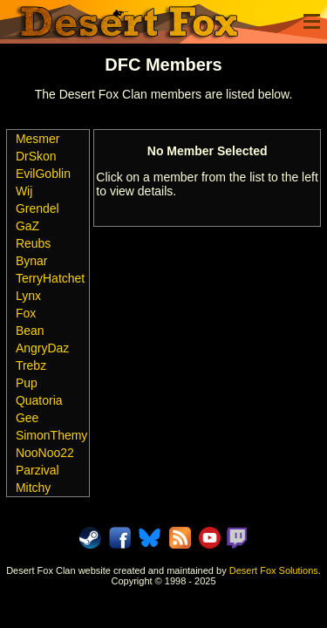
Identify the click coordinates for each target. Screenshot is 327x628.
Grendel (37, 208)
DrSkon (36, 156)
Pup (26, 383)
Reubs (33, 243)
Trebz (31, 365)
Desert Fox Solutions (273, 570)
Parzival (37, 470)
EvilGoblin (43, 174)
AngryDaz (42, 348)
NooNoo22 (45, 453)
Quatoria (39, 400)
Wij (24, 191)
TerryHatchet (50, 278)
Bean (30, 331)
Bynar (32, 261)
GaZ (27, 226)
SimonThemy (51, 435)
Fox (26, 313)
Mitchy (33, 488)
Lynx (28, 296)
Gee (27, 418)
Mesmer (38, 139)
